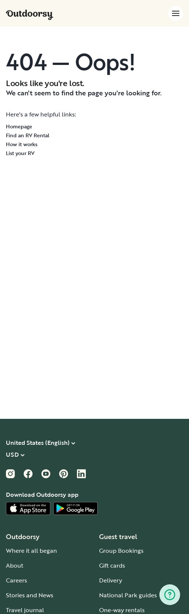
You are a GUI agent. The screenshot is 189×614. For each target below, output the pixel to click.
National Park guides (128, 595)
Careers (16, 580)
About (14, 565)
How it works (21, 144)
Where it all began (31, 550)
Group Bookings (121, 550)
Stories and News (29, 595)
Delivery (110, 580)
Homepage (19, 126)
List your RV (20, 153)
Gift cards (112, 565)
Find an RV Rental (28, 135)
